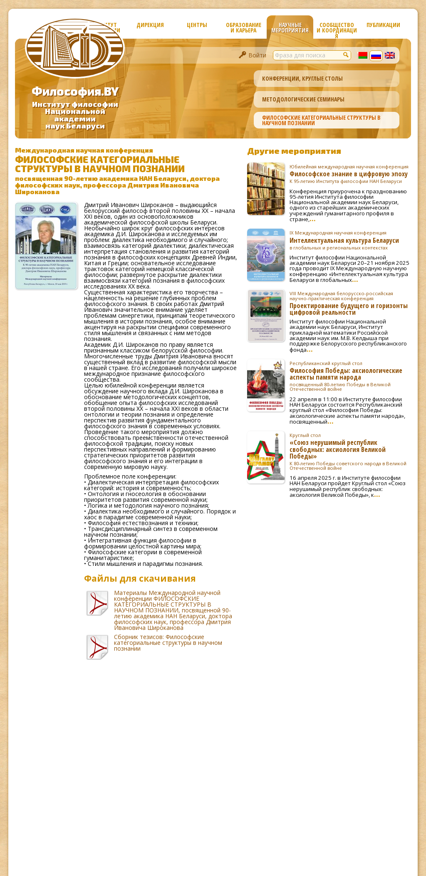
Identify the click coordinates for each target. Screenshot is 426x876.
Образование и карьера (243, 27)
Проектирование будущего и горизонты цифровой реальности (350, 303)
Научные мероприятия (290, 27)
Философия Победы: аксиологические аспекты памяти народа (350, 376)
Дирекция (150, 25)
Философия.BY (75, 91)
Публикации (383, 25)
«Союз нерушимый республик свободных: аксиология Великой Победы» (350, 451)
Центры (197, 25)
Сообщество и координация (337, 30)
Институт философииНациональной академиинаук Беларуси (75, 115)
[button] (346, 54)
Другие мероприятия (294, 150)
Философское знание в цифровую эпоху (350, 173)
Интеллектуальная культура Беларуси (350, 239)
